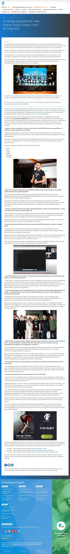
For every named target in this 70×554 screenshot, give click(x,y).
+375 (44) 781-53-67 (42, 489)
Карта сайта (24, 551)
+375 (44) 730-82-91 (25, 489)
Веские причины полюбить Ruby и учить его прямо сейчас (20, 102)
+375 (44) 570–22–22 (7, 489)
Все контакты (7, 551)
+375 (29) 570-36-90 (8, 507)
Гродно (22, 486)
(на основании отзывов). (7, 536)
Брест (4, 504)
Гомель (39, 486)
